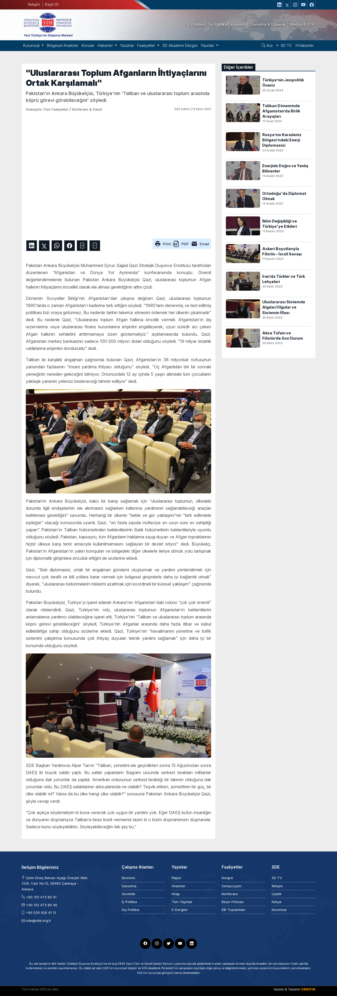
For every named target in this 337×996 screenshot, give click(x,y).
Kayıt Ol (51, 4)
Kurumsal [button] (32, 45)
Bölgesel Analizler (62, 45)
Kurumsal (279, 910)
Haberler (304, 45)
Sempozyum (231, 886)
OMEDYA (308, 989)
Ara (266, 45)
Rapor (176, 878)
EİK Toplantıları (233, 910)
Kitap (176, 894)
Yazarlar (127, 45)
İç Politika (129, 902)
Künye (276, 902)
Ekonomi (128, 878)
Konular (88, 45)
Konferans (230, 894)
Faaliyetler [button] (146, 45)
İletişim (34, 4)
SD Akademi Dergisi (179, 45)
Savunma (129, 886)
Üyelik (276, 894)
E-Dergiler (180, 910)
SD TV (284, 45)
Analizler (179, 886)
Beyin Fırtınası (233, 902)
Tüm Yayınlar (182, 902)
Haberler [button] (106, 45)
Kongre (227, 878)
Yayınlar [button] (208, 45)
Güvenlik (128, 894)
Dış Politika (130, 910)
